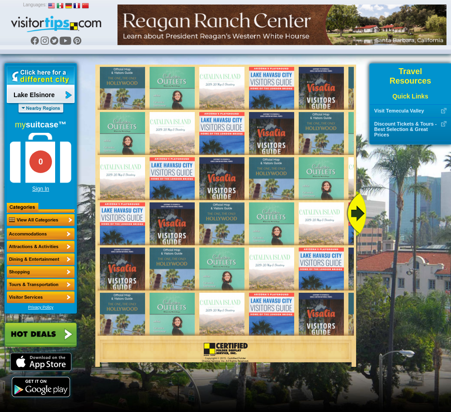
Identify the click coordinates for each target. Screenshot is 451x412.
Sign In (40, 189)
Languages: (35, 4)
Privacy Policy (40, 307)
